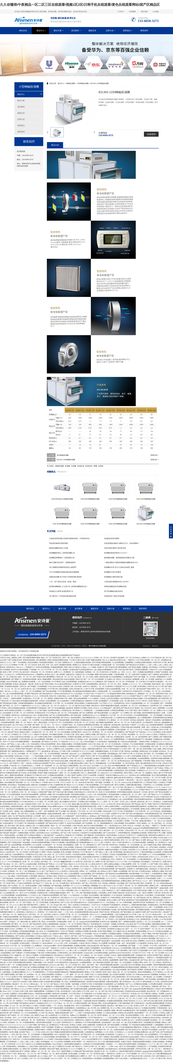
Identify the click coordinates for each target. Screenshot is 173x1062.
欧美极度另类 (137, 782)
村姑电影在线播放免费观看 (142, 1025)
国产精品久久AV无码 (50, 742)
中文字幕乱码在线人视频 (142, 890)
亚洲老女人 (126, 905)
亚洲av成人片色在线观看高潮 (86, 847)
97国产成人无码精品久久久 (73, 979)
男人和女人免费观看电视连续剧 (74, 982)
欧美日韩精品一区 (166, 967)
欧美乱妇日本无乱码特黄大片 (72, 1030)
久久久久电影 (105, 814)
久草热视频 (146, 684)
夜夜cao (52, 780)
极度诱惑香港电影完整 (88, 806)
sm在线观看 (51, 922)
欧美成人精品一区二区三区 (31, 866)
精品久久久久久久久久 (111, 994)
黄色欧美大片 (76, 778)
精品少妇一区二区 (53, 1010)
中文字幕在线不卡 (88, 852)
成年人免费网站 (62, 866)
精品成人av (99, 840)
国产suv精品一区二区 (16, 886)
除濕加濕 (80, 466)
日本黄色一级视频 (110, 924)
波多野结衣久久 (68, 1022)
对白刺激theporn (111, 1049)
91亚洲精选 (75, 1039)
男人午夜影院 (60, 900)
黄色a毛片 (35, 850)
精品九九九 (166, 830)
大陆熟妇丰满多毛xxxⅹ (37, 960)
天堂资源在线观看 (79, 854)
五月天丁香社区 (142, 701)
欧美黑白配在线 (23, 996)
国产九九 (129, 984)
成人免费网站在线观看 (27, 682)
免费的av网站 (126, 881)
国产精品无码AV (47, 970)
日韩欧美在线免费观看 (50, 895)
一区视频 (49, 847)
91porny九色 (126, 782)
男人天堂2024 (146, 708)
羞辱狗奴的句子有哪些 (35, 821)
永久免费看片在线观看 (107, 943)
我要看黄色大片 (163, 941)
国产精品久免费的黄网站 (69, 766)
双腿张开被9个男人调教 (63, 698)
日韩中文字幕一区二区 (92, 1046)
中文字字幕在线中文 (95, 1018)
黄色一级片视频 (96, 782)
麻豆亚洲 (131, 701)
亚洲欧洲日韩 (54, 902)
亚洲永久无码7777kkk (8, 1054)
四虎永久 (161, 866)
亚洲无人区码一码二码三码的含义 (146, 1006)
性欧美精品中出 (80, 792)
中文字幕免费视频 (65, 691)
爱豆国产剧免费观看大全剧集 (106, 910)
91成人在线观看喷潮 (53, 840)
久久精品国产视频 (104, 768)
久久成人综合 (158, 890)
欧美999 (95, 857)
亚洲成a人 (158, 802)
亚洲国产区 (105, 898)
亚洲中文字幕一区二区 (68, 914)
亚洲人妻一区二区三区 (65, 677)
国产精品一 (64, 895)
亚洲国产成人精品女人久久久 (122, 818)
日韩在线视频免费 (159, 1015)
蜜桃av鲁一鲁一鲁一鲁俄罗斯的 (33, 1020)
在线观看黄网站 (92, 684)
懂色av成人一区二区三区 (40, 984)
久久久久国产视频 (30, 1025)
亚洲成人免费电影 (109, 883)
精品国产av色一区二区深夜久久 (106, 1051)
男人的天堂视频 (12, 1003)
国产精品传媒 (76, 715)
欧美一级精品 (14, 811)
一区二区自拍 (58, 1006)
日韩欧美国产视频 (45, 792)
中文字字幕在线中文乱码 (150, 797)
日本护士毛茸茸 (65, 854)
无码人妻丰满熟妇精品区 (24, 730)
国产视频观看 (137, 761)
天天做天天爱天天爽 (20, 991)
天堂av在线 (51, 1020)
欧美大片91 (168, 907)
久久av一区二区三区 (12, 689)
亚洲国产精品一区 (69, 725)
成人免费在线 (105, 725)
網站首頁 (23, 31)
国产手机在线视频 (91, 1030)
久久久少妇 (40, 948)
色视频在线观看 (80, 946)
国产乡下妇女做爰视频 (56, 708)
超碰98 (121, 1039)
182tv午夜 (92, 744)
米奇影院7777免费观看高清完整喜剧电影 (16, 888)
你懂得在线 (78, 770)
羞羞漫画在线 (64, 1018)
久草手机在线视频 (99, 746)
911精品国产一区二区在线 (53, 845)
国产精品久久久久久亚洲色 (74, 785)
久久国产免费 (153, 864)
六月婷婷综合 (68, 977)
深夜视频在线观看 (81, 977)
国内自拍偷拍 (96, 696)
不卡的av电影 (15, 701)
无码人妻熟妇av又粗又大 (131, 1008)
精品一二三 (86, 746)
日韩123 (54, 768)
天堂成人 (103, 698)
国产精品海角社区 (46, 694)
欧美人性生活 (94, 708)
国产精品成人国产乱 (139, 804)
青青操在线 (115, 912)
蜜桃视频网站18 (106, 823)
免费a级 (145, 667)
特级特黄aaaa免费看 (43, 994)
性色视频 (20, 1010)
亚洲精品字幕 (101, 1025)
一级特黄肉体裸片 (166, 886)
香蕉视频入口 (23, 1046)
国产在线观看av (98, 874)
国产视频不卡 (16, 679)
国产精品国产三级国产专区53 (80, 756)
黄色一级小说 (5, 691)
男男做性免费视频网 (162, 881)
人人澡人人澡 (91, 794)
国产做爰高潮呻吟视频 (31, 658)
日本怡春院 (149, 895)
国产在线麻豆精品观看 (79, 989)
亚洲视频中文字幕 (46, 785)
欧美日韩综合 (76, 883)
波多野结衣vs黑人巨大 (28, 818)
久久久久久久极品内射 (73, 821)
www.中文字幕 (53, 782)
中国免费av (102, 893)
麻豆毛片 (87, 826)
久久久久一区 (103, 847)
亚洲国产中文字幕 (118, 814)
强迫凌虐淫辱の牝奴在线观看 (64, 679)
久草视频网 (52, 787)
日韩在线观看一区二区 (124, 730)
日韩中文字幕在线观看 (28, 780)
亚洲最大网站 (138, 962)
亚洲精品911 (54, 1025)
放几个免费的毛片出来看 (61, 1046)
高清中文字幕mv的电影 (91, 665)
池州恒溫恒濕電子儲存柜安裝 (115, 548)
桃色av (164, 1022)
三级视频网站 (159, 1025)
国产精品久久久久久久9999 (21, 989)
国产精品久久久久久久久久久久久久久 (32, 787)
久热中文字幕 (89, 689)
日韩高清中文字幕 (40, 857)
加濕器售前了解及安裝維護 (114, 596)
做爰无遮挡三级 (45, 1046)
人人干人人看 (154, 1044)
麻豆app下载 (152, 840)
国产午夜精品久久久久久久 (27, 910)
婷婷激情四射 (43, 770)
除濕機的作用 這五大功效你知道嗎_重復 (119, 567)
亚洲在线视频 (141, 931)
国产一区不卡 (167, 970)
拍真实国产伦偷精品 (140, 674)
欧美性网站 (142, 686)
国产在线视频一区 (92, 802)
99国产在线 (89, 974)
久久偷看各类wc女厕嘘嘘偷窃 (125, 718)
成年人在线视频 (49, 866)
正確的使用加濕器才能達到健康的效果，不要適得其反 (69, 538)
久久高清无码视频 (48, 1037)
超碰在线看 (164, 888)
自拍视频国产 (103, 701)
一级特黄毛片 (110, 1054)
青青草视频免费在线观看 (110, 706)
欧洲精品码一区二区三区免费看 (158, 902)
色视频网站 (129, 662)
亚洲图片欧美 (137, 1022)
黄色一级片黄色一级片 (90, 965)
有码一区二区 (126, 840)
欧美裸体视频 (65, 1010)
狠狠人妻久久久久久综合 (55, 890)
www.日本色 (151, 941)
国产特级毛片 (15, 763)
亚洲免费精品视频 (24, 934)
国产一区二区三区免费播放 (31, 691)
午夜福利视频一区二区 (122, 674)
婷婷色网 (64, 754)
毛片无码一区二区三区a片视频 (90, 811)
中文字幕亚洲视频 (27, 1008)
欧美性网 (121, 924)
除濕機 (67, 466)
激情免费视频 (54, 869)
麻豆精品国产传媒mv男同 (146, 689)
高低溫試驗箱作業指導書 (58, 543)
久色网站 (90, 941)
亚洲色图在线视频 (46, 662)
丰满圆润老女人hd (27, 926)
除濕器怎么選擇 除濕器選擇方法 (61, 591)
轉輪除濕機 (70, 83)
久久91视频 (59, 888)
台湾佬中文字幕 (86, 984)
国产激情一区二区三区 (41, 725)
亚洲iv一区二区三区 (101, 658)
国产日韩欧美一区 (17, 1013)
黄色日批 (34, 799)
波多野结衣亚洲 (139, 902)
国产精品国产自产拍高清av (136, 732)
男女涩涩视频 (130, 770)
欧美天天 (99, 864)
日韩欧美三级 (68, 686)
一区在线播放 (115, 847)
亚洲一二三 (161, 878)
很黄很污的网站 (85, 998)
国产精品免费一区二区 (21, 782)
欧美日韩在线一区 (129, 898)
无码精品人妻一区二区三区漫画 (12, 797)
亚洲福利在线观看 (75, 929)
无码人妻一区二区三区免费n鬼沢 (57, 883)
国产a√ (113, 816)
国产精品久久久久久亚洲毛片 (57, 871)
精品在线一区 (53, 727)
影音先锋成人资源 (133, 763)
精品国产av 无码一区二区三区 (72, 758)
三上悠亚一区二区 (107, 802)
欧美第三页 (130, 974)
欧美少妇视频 (66, 852)
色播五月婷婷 (126, 1042)
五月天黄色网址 (122, 950)
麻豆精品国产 (49, 835)
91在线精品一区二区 (114, 902)
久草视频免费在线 (64, 780)
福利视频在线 (167, 720)
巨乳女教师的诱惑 (119, 977)
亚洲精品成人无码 (108, 859)
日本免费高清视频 (101, 953)
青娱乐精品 (156, 684)
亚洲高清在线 (134, 797)
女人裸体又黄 (25, 1049)
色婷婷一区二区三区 (22, 850)
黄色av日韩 (157, 914)
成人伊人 (131, 1020)
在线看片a (131, 869)
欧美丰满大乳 (26, 689)
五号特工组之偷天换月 (21, 672)
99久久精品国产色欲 (62, 1034)
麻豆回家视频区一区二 (100, 826)
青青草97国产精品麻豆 (24, 749)
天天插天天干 (100, 694)
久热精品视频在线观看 (82, 662)
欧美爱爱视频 (71, 682)
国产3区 (128, 1030)
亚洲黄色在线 (40, 713)
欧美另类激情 (112, 835)
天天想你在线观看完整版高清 (68, 938)
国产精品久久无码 (58, 984)
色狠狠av (149, 773)
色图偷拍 (90, 854)
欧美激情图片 (102, 794)
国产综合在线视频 (10, 828)
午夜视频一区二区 (37, 670)
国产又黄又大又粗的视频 (138, 950)
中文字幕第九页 (166, 1034)
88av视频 (8, 782)
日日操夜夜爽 (83, 914)
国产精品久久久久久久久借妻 (94, 737)
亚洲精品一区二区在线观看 (129, 845)
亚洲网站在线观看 (33, 1027)
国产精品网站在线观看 (126, 910)
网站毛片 (86, 924)
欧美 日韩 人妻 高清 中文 (9, 1008)
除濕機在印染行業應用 (112, 572)
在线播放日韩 (141, 955)
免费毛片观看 (115, 1020)
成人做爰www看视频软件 (104, 670)
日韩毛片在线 (5, 658)
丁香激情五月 (29, 667)
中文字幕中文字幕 (117, 751)
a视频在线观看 (10, 838)
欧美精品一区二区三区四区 (103, 732)
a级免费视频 (70, 842)
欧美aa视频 (73, 1054)
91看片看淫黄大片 (124, 842)
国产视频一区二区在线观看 (33, 840)
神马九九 (59, 1020)
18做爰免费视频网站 (26, 703)
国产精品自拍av (26, 917)
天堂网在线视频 (30, 953)
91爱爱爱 (75, 790)
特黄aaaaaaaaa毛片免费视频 (147, 974)
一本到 (12, 1034)
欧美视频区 (146, 862)
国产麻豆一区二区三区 (20, 924)
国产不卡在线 (43, 797)
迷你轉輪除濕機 (62, 455)
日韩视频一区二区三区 (47, 830)
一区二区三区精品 (102, 854)
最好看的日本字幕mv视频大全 (26, 778)
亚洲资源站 (20, 912)
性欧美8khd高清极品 (74, 857)
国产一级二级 (68, 658)
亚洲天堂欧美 (136, 722)
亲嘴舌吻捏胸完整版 (134, 785)
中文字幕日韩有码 (27, 802)
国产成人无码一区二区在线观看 (28, 1034)
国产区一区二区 (16, 902)
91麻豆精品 (62, 696)
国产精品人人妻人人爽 (104, 852)
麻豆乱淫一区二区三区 (108, 684)
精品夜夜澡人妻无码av (50, 751)
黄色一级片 (98, 830)
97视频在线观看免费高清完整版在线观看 (68, 1032)
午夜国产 (133, 725)
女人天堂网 (22, 766)
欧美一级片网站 (106, 838)
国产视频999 (89, 835)
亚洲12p (16, 830)
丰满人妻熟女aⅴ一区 (70, 881)
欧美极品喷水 (139, 814)
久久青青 (3, 1022)
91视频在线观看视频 (115, 1001)
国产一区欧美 (75, 996)
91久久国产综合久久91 (107, 886)
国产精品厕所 (121, 869)
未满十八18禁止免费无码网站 (109, 806)
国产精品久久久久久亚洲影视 (159, 794)
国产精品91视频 (135, 667)
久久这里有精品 (101, 742)
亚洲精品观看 (150, 744)
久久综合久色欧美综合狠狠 (119, 876)
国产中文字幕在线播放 (153, 696)
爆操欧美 (49, 986)
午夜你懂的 (90, 900)
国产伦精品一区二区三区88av (19, 1015)
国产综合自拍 (83, 797)
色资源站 (83, 881)
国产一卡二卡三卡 (133, 929)
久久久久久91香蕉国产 (63, 917)
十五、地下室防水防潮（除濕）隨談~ (63, 582)
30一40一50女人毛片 (53, 1051)
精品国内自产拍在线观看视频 (137, 900)
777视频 (24, 979)
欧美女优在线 (131, 893)
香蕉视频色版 (113, 754)
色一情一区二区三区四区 (117, 734)
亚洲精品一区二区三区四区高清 (97, 672)
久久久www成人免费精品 (63, 967)
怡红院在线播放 (113, 698)
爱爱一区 (77, 828)
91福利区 (101, 775)
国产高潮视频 (141, 1010)
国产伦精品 (159, 768)
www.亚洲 (125, 941)
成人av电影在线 (54, 758)
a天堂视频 (54, 797)
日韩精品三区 (16, 734)
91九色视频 (153, 751)
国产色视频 (66, 941)
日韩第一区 (39, 766)
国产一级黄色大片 (53, 948)
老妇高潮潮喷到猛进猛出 (151, 713)
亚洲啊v (159, 977)
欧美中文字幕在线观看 (20, 670)
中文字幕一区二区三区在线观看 (91, 727)
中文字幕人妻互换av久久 (125, 787)
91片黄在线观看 (87, 878)
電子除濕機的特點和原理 (113, 591)
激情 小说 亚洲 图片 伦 (71, 814)
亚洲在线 (76, 852)
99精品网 (72, 761)
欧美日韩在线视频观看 (56, 998)
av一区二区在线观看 (151, 703)
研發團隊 (132, 11)
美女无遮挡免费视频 (159, 775)
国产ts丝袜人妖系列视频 (25, 936)
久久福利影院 (141, 943)
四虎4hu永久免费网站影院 (35, 1010)
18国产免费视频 (44, 886)
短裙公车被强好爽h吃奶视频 (50, 982)
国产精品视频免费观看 (82, 967)
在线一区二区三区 (13, 696)
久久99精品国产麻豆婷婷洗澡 (82, 1051)
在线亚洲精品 (5, 806)
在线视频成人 (142, 1044)
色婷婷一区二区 (132, 737)
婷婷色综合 (35, 1037)
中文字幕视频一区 (133, 1054)
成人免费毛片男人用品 (37, 922)
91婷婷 (124, 1020)
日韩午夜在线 (77, 826)
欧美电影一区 (46, 809)
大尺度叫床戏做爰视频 (104, 770)
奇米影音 (49, 672)
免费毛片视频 (90, 734)
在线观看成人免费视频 (93, 1032)
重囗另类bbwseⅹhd (127, 982)
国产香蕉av (50, 864)
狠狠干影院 (88, 888)
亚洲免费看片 (129, 811)
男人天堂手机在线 (87, 926)
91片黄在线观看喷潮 (78, 1018)
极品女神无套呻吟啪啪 (127, 1044)
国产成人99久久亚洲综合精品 (140, 871)
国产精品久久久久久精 (124, 1006)
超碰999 (88, 701)
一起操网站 (66, 790)
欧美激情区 (110, 1034)
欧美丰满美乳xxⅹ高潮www (132, 778)
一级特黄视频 (35, 742)
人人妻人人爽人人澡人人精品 (157, 665)
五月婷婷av (43, 934)
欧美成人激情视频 (149, 938)
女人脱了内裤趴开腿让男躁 (41, 737)
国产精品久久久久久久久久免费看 (16, 727)
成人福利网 (60, 674)
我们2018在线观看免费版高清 (149, 996)
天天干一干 (115, 790)
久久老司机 (58, 1042)
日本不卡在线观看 (90, 775)
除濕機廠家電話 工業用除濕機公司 (62, 553)
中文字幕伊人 (146, 874)
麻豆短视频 (58, 847)
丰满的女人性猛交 (150, 1027)
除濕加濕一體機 (91, 466)
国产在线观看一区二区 (91, 823)
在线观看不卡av (31, 718)
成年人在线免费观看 (72, 874)
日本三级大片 (30, 898)
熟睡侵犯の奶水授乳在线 (53, 821)
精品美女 (111, 1006)
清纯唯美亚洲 (145, 919)
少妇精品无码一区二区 (40, 732)
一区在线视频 (100, 900)
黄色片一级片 (32, 722)
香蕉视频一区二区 (53, 739)
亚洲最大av (59, 1027)
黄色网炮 (42, 1049)
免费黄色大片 (67, 662)
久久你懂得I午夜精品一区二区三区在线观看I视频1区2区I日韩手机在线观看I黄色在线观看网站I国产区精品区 (80, 4)
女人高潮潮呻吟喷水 (45, 878)
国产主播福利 (17, 953)
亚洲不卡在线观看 (42, 1008)
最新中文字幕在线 (41, 734)
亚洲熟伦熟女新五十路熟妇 (20, 1051)
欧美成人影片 (50, 674)
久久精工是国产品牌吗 (73, 775)
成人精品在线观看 (120, 970)
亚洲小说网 (125, 979)
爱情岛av (42, 876)
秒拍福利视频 (134, 874)
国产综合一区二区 (10, 914)
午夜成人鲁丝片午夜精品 (88, 943)
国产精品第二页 (149, 977)
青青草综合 (113, 845)
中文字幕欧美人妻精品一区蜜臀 (153, 994)
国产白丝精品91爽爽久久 (33, 835)
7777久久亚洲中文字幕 (13, 977)
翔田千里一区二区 (106, 1030)
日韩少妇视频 (68, 847)
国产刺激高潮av (104, 816)
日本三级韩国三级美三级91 (101, 972)
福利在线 (141, 802)
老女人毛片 (7, 991)
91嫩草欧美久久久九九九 (30, 706)
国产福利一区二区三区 (8, 1037)
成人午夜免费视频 (40, 689)
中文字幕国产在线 (58, 682)
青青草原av (10, 667)
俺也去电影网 (44, 778)
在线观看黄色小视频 (160, 874)
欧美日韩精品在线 (161, 917)
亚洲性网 (144, 838)
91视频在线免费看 (149, 1008)
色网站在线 (143, 751)
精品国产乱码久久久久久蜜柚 (156, 780)
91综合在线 (162, 838)
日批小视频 (157, 749)
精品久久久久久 (95, 797)
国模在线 (34, 785)
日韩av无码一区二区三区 (134, 830)
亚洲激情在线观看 (12, 686)
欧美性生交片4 (96, 780)
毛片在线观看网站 (116, 677)
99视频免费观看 (57, 667)
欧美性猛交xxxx (116, 826)
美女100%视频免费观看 (20, 742)
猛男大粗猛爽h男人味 (18, 941)
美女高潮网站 (94, 895)
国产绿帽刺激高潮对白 (16, 751)
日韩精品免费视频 (117, 710)
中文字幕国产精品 (7, 821)
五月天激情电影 (134, 862)
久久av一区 (14, 1006)
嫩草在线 (117, 778)
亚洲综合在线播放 (60, 746)
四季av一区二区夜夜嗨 (88, 871)
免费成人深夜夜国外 (112, 727)
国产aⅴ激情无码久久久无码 (145, 818)
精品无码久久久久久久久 (91, 890)
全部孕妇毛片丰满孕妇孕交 (132, 691)
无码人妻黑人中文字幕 (81, 991)
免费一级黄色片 (24, 1037)
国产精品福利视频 (101, 713)
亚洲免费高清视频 (13, 979)
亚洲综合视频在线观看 (40, 907)
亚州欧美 (6, 989)
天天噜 (94, 701)
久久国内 (50, 816)
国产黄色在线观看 (162, 792)
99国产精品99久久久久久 (133, 1001)
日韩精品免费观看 (141, 670)
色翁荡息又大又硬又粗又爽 (159, 869)
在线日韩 (58, 816)
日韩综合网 (44, 696)
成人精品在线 (46, 989)
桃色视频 (149, 739)
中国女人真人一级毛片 (61, 936)
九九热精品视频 (56, 778)
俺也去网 (24, 922)
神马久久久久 (95, 914)
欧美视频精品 (69, 845)
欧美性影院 (91, 768)
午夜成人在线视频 (151, 730)
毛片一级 (111, 787)
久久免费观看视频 (117, 739)
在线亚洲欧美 (8, 823)
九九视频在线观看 (106, 857)
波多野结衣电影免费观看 (160, 758)
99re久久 (20, 667)
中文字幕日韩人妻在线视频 (58, 689)
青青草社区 (15, 715)
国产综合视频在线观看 (61, 794)
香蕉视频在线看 (24, 785)
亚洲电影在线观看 (12, 919)
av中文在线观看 (30, 893)
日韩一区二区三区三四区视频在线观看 (14, 790)
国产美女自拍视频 (156, 900)
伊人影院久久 (56, 804)
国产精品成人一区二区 (109, 946)
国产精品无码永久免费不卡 (56, 823)
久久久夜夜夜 (93, 698)
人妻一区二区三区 (154, 1049)
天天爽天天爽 (65, 751)
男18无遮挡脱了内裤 (110, 797)
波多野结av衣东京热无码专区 (120, 953)
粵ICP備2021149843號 (97, 646)
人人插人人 (15, 691)
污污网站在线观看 (80, 1003)
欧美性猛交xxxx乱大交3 (147, 866)
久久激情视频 (5, 972)
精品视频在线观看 (101, 926)
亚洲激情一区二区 (15, 1022)
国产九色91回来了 (110, 833)
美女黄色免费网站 (133, 1015)
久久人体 (103, 766)
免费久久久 (58, 672)
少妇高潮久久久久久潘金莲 (138, 850)
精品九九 (80, 761)
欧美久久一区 (66, 706)
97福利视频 (97, 984)
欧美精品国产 (5, 847)
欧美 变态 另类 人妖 (46, 665)
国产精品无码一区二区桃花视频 (93, 1034)
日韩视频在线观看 (162, 958)
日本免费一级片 (40, 816)
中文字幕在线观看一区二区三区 (148, 660)
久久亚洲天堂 (77, 862)
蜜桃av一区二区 (37, 1051)
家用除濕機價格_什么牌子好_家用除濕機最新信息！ (68, 586)
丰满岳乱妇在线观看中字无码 (44, 763)
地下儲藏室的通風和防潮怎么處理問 (62, 567)
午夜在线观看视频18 (37, 847)
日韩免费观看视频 (79, 941)
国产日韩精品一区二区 (46, 1054)
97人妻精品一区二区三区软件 (118, 720)
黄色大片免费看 (32, 955)
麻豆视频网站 (6, 984)
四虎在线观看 (10, 835)
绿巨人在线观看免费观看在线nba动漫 (84, 912)
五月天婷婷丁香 (21, 823)
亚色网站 (139, 787)
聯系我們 (144, 31)
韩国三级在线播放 (102, 1020)
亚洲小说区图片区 (76, 689)
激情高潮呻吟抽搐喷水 (73, 1044)
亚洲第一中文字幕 (132, 821)
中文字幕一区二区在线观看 (63, 703)
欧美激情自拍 (96, 924)
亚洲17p (38, 684)
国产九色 (119, 1058)
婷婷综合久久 (31, 912)
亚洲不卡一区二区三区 (15, 718)
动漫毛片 (3, 965)
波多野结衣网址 (163, 960)
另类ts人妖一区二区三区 (50, 706)
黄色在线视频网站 (145, 972)
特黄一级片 (121, 943)
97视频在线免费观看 (56, 775)
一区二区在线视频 (44, 682)
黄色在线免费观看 (80, 698)
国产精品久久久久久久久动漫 (72, 898)
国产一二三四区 (76, 1013)
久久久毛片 (20, 1044)
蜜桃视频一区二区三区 (88, 1015)
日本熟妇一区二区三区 (152, 691)
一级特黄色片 (167, 1049)
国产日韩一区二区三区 (160, 746)
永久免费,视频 (73, 696)
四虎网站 (79, 835)
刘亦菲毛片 (125, 994)
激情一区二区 (65, 773)
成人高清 (39, 931)
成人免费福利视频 (144, 775)
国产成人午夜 (66, 833)
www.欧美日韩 (84, 782)
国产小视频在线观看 (124, 890)
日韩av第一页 (8, 730)
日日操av (38, 936)
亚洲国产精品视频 (75, 737)
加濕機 (73, 466)
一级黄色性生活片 (101, 799)
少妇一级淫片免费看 (145, 893)
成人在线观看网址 (152, 1034)
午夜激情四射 (162, 1008)
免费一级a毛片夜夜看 (96, 850)
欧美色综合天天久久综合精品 (71, 694)
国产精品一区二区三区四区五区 (69, 965)
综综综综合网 (143, 857)
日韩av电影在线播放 (62, 1039)
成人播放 (11, 876)
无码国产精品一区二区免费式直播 (68, 919)
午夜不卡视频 (112, 871)
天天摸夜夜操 (87, 994)
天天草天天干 (133, 854)
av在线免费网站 (144, 758)
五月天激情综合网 (107, 785)
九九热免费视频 (118, 662)
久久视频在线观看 (43, 826)
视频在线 (109, 936)
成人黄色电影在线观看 (101, 962)
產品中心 (40, 31)
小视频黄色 (39, 674)
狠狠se (35, 982)
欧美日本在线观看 (74, 823)
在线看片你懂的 (46, 1006)
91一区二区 (123, 797)
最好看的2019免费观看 (15, 809)
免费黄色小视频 (46, 794)
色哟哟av (78, 931)
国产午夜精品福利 (15, 842)
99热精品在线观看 (72, 1027)
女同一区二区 (95, 991)
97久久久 (150, 931)
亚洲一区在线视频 (11, 931)
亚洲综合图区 (25, 943)
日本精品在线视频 (162, 931)
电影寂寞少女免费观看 (36, 823)
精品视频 (26, 842)
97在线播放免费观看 (33, 938)
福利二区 (11, 816)
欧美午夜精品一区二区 (106, 1015)
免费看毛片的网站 (81, 708)
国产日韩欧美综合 (138, 1003)
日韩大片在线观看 (147, 1037)
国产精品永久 (77, 1046)
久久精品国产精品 (150, 782)
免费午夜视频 (23, 869)
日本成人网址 (97, 960)
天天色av (67, 888)
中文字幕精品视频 (72, 806)
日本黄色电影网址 (154, 816)
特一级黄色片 (18, 1001)
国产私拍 (121, 900)
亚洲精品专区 (153, 806)
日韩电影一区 (43, 780)
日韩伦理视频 (119, 823)
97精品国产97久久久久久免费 (125, 686)
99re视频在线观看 (56, 734)
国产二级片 (143, 794)
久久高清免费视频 (8, 895)
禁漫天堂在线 (104, 912)
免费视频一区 (152, 842)
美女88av (47, 914)
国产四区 (129, 814)
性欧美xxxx (62, 876)
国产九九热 (65, 902)
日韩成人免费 (165, 1013)
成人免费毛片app (37, 1015)
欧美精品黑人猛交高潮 (120, 725)
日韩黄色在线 (66, 710)
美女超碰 (82, 768)
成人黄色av (102, 871)
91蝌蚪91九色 (59, 749)
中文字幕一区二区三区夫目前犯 (121, 715)
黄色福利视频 (114, 794)
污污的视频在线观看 (48, 730)
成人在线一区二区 (51, 854)
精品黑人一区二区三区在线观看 (149, 922)
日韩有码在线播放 (158, 910)
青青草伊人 (68, 828)
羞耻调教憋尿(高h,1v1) (91, 718)
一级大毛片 (139, 780)
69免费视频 (123, 946)
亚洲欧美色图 (43, 715)
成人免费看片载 (103, 1008)
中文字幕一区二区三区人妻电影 (56, 670)
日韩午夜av (26, 799)
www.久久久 (166, 787)
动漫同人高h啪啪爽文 (92, 948)
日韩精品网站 (62, 922)
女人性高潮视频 (131, 758)
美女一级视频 (123, 684)
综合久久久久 (154, 857)
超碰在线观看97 (116, 696)
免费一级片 (146, 727)
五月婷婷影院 (148, 722)
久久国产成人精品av (46, 1013)
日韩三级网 (10, 720)
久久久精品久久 (86, 869)
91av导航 (78, 686)
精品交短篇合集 (93, 946)
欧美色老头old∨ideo (29, 715)
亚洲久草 (66, 778)
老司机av (132, 775)
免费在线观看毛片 (23, 761)
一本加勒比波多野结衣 (126, 878)
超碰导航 (159, 679)
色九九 (37, 730)
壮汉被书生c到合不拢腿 (81, 706)
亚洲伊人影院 (50, 926)
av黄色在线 (164, 797)
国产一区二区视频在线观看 (18, 965)
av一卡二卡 (88, 1049)
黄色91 (57, 694)
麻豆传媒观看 (135, 727)
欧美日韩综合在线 (124, 804)
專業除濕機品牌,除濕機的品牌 (115, 586)
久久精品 (141, 725)
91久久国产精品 (131, 710)
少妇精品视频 (56, 979)
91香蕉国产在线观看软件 (111, 905)
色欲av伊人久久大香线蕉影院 (80, 754)
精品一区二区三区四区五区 (51, 658)
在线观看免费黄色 (60, 737)
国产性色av (65, 718)
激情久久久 (86, 919)
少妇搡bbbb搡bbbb (18, 972)
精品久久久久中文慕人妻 (78, 864)
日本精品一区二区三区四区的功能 (91, 1054)
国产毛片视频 (61, 811)
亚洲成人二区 (14, 922)
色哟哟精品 (128, 895)
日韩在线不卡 (36, 943)
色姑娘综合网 (134, 960)
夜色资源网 (131, 943)
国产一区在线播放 (20, 662)
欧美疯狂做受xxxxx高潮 (90, 814)
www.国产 (3, 660)
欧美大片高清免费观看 (107, 792)
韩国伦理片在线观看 (60, 994)
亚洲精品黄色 (119, 737)
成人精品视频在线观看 (47, 799)
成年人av (152, 960)
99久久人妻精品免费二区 (90, 773)
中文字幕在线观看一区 (116, 763)
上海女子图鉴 (146, 934)
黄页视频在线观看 (143, 910)
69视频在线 (158, 739)
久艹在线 (117, 958)
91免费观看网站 (29, 1022)
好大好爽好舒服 (27, 746)
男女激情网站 (41, 660)
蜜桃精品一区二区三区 (146, 694)
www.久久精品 (152, 734)
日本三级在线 (124, 996)
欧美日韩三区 (93, 792)
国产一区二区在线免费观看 (50, 754)
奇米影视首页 (100, 835)
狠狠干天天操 (94, 977)
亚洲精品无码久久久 (45, 1003)
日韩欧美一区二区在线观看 (125, 859)
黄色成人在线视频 (132, 751)
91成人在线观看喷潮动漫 (49, 850)
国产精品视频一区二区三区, (119, 986)
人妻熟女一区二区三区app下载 (50, 905)
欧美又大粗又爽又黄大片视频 (72, 948)
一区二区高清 (65, 869)
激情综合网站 (143, 886)
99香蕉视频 (127, 902)
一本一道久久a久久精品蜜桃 (80, 838)
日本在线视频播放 (161, 790)
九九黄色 (92, 864)
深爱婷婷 (155, 986)
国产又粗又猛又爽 (64, 830)
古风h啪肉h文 (144, 706)
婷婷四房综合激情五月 (157, 835)
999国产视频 (42, 773)
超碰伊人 (133, 996)
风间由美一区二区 (38, 672)
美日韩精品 (153, 667)
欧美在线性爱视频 (108, 869)
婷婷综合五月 (92, 1042)
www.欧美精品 (61, 763)
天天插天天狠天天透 (77, 660)
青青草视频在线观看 (125, 792)
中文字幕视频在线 (15, 862)
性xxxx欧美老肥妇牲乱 (63, 684)
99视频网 (67, 1042)
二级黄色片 (153, 926)
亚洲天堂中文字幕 (160, 662)
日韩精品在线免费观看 (131, 934)
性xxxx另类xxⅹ (57, 828)
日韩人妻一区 (139, 773)
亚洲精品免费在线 (141, 1032)
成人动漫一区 (118, 1022)
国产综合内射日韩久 (155, 912)
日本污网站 (153, 838)
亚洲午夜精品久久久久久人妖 (160, 701)
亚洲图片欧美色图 (90, 931)
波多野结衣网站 (54, 710)
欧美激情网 (143, 737)
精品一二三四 (63, 912)
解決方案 (58, 31)
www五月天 (87, 732)
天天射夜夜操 (11, 1042)
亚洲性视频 (75, 720)
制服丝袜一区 (20, 955)
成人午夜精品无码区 (29, 804)
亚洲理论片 (163, 842)
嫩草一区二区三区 (77, 974)
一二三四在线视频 (37, 756)
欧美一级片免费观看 (11, 739)
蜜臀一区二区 (21, 722)
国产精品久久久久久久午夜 (117, 862)
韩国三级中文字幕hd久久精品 (75, 667)
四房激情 (75, 869)
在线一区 (123, 701)
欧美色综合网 (64, 797)
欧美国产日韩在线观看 (78, 850)
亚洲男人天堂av (110, 955)
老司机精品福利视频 (127, 1049)
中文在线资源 (117, 895)
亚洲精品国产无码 (131, 677)
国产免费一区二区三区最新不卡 (18, 907)
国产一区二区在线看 (57, 1056)
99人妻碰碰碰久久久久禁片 (121, 756)
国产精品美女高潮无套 (24, 816)
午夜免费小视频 (149, 761)
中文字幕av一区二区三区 (63, 1003)
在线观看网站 (6, 953)
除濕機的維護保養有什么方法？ (116, 553)
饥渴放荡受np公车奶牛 (16, 1027)
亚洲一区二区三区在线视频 (60, 732)
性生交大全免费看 (100, 934)
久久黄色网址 (118, 821)
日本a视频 (90, 674)
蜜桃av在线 (145, 809)
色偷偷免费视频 (107, 914)
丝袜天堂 (151, 686)
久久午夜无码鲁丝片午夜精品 (72, 739)
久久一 (168, 936)
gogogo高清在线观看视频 (89, 922)
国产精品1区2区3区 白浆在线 (139, 1056)
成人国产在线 (45, 979)
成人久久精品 (43, 1056)
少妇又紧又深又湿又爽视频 (130, 965)
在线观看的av (81, 1008)
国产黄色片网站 (48, 684)
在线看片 (36, 989)
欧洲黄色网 (75, 773)
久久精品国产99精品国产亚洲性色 (21, 890)
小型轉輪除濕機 (82, 83)
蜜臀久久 (84, 1056)
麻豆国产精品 (89, 770)
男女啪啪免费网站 (35, 838)
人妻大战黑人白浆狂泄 (47, 818)
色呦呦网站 (33, 869)
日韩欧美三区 (70, 835)
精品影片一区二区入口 (21, 984)
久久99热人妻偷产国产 (80, 780)
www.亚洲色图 (12, 682)
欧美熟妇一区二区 (34, 974)
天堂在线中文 (156, 862)
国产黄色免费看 (114, 1025)
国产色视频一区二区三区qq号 (104, 950)
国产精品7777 (38, 883)
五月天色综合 (155, 811)
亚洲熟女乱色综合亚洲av (151, 1018)
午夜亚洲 (13, 766)
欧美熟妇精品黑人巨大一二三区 (143, 1058)
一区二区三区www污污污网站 (125, 857)
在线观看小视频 (109, 1010)
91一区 (164, 929)
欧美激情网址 (68, 722)
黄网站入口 (17, 998)
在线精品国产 (53, 773)
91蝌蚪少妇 (128, 713)
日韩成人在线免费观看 (47, 701)
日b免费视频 (42, 686)
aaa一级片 (119, 1046)
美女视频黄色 (33, 979)
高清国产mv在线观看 (33, 859)
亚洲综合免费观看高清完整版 (88, 725)
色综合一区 (24, 847)
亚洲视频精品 (9, 936)
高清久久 (121, 816)
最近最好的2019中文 (131, 852)
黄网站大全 (77, 665)
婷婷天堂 (79, 679)
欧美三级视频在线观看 (63, 665)
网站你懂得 (43, 722)
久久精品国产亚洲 (85, 950)
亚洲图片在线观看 (116, 917)
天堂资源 (35, 934)
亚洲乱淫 (100, 667)
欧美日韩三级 (167, 893)
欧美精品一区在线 (45, 950)
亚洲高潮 (15, 967)
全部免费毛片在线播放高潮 (26, 770)
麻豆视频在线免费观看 (105, 722)
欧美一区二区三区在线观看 (93, 809)
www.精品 (129, 924)
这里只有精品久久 (109, 890)
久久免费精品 (36, 946)
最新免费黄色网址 (100, 888)
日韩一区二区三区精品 (28, 792)
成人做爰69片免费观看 (106, 730)
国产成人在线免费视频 (13, 845)
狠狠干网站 (124, 960)
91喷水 (121, 1018)
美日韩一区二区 (131, 886)
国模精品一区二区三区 (149, 967)
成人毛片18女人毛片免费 (22, 725)
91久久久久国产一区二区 (75, 900)
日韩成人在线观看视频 (118, 854)
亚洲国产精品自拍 (32, 694)
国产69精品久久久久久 (152, 787)
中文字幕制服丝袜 (67, 1001)
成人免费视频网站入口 (29, 811)
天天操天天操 (135, 938)
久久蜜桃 (84, 895)
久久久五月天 (111, 878)
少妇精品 (162, 782)
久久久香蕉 (120, 1015)
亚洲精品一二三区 (62, 974)
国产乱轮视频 (150, 979)
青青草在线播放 (75, 934)
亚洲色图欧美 (70, 1008)
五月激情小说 (110, 679)
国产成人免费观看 (86, 713)
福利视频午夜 (162, 979)
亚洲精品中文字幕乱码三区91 (36, 775)
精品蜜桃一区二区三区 (136, 734)
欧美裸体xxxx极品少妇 (116, 929)
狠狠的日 (46, 838)
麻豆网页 (117, 708)
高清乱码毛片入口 (155, 1010)
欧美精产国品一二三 (27, 1032)
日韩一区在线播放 (71, 943)
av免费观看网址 (86, 962)
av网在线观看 (119, 1030)
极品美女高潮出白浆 (118, 660)
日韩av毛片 (135, 838)
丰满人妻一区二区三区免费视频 (102, 866)
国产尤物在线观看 (57, 1008)
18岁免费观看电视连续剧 (110, 881)
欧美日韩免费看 (6, 830)
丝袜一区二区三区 (129, 689)
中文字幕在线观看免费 (92, 1022)
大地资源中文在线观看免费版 (91, 833)
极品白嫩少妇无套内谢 (81, 804)
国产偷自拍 (146, 986)
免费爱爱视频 (99, 878)
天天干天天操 (118, 811)
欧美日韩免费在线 (27, 919)
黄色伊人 (30, 766)
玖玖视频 (84, 996)
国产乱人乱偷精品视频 (28, 864)
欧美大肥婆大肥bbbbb (116, 893)
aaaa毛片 (169, 994)
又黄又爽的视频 (124, 1003)
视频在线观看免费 (62, 1013)
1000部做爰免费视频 (27, 931)
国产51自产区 (15, 1020)
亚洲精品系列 (76, 732)
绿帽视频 (94, 886)
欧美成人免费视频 (133, 679)
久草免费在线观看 (156, 984)
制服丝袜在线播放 (112, 850)
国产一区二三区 (73, 893)
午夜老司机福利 (22, 876)
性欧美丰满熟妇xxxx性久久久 (117, 775)
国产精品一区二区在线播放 (154, 754)
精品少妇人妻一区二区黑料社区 (48, 898)
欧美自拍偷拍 (5, 970)
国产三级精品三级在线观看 (158, 674)
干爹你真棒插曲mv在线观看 (154, 766)
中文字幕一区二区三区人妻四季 (61, 770)
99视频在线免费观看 (43, 1044)
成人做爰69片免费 (139, 912)
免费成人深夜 (16, 658)
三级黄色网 (87, 1001)
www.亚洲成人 (57, 1044)
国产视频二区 (21, 974)
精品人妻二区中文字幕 (56, 857)
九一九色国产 (84, 696)
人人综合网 (129, 1032)
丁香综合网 (129, 780)
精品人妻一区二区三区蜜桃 (28, 828)
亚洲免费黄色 (119, 732)
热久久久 (105, 660)
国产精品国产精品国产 (8, 833)
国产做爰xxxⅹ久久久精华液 (113, 780)
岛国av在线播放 (158, 1042)
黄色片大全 (120, 679)
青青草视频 (147, 749)
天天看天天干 (131, 835)
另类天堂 (23, 686)
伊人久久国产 (138, 998)
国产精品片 (43, 869)
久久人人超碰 (21, 720)
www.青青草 (20, 874)
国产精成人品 (43, 1025)
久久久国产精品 (62, 864)
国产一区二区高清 (25, 881)
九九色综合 (4, 1051)
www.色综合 (4, 946)
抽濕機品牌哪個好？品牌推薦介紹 (61, 558)
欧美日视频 (14, 1032)
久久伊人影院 (108, 1032)
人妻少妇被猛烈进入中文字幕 (125, 914)
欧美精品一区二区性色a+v (16, 986)
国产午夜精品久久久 (135, 766)
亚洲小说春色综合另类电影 (20, 737)
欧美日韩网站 (129, 917)
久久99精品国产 (106, 708)
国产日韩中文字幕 (126, 754)
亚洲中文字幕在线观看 (15, 859)
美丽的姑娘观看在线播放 (142, 1042)
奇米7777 (6, 742)
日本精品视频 (159, 895)
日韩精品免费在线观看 (143, 662)
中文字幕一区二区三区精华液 (23, 713)
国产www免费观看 (38, 739)
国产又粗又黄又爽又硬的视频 (49, 718)
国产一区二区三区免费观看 (99, 1056)
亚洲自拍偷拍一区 (91, 979)
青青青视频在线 (124, 833)
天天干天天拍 (146, 1054)
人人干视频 (91, 667)
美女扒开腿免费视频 (65, 946)
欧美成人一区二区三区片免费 (155, 778)
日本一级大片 (146, 1015)
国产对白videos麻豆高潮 (153, 1001)
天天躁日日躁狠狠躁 (24, 883)
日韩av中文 (153, 670)
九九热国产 (39, 926)
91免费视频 (123, 871)
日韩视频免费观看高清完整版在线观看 (124, 967)
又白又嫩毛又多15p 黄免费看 (124, 931)
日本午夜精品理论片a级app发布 (67, 962)
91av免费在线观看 (48, 720)
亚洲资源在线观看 (30, 679)
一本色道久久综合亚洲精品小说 (120, 888)
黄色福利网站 (76, 718)
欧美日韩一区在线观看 (53, 756)
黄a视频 (67, 1006)
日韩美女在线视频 (88, 828)
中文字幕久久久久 (106, 703)
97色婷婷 (113, 672)
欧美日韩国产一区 (79, 1042)
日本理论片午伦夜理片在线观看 (151, 682)
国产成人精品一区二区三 (9, 864)
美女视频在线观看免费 (43, 703)
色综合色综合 (69, 1020)
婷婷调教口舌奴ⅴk (73, 890)
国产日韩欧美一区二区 (147, 710)
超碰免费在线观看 (95, 989)
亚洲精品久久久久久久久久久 (162, 742)
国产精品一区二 (47, 862)
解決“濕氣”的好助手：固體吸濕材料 (62, 562)
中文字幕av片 (36, 782)
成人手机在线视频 (87, 742)
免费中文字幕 (100, 862)
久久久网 (33, 758)
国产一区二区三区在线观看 (93, 679)
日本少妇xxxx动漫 (55, 686)
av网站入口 (145, 658)
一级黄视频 (22, 1056)
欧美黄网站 (27, 845)
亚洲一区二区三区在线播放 (43, 888)
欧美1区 (86, 821)
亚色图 (6, 811)
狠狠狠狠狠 (112, 742)
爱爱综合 (157, 898)
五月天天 (105, 907)
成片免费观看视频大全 (84, 842)
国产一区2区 (120, 802)
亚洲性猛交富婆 (107, 718)
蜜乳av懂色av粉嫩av (112, 864)
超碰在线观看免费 (55, 814)
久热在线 (105, 696)
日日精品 (24, 1058)
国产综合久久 (162, 938)
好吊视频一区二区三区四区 (28, 754)
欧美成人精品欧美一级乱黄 (23, 684)
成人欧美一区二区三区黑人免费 (86, 677)
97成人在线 (40, 1032)
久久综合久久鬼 (35, 895)
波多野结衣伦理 (11, 869)
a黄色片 (86, 787)
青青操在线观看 (29, 660)
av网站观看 (164, 770)
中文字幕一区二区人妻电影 (43, 698)
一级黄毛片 (131, 660)
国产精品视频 (56, 886)
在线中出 (86, 686)
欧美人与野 (7, 672)
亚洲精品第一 (89, 710)
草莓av (167, 768)
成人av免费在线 (51, 1015)
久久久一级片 (131, 672)
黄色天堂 (53, 696)
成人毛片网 (92, 1008)
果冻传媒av (12, 785)
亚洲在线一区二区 (10, 1056)
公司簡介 (120, 11)
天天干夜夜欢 (158, 972)
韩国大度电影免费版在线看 (58, 660)
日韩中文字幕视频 (58, 842)
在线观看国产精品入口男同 (77, 876)
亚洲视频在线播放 (64, 818)
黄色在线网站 (33, 662)
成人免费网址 (31, 878)
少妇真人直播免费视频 (20, 768)
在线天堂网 (33, 1046)
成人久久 (149, 802)
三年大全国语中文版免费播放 (66, 958)
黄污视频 (137, 713)
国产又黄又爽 (103, 845)
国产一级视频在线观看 (127, 922)
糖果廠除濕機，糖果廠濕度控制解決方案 (119, 558)
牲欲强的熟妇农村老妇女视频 (132, 698)
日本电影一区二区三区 (89, 1037)
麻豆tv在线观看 (62, 1054)
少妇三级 (107, 989)
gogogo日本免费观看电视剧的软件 (146, 828)
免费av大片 (74, 1015)
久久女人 (38, 919)
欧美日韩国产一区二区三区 (150, 929)
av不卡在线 (159, 936)
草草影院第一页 (132, 682)
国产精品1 (33, 965)
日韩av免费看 (126, 864)
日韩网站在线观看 (74, 746)
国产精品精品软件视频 (8, 703)
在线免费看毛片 (19, 854)
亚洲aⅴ (126, 1058)
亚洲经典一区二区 (152, 883)
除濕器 (100, 466)
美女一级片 (67, 905)
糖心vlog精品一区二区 (73, 809)
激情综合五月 (23, 914)
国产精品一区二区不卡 (11, 706)
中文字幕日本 (134, 768)
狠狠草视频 (166, 845)
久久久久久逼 (164, 998)
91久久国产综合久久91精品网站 (161, 950)
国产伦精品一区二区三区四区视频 (36, 902)
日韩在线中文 (77, 907)
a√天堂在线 (138, 754)
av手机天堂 (111, 804)
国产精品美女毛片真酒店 (135, 665)
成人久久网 (159, 686)
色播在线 (109, 778)
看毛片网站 (128, 773)
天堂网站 (81, 802)
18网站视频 (37, 962)
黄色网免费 (64, 850)
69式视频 (120, 883)
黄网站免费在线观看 (11, 1049)
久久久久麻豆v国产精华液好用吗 (25, 905)
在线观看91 (69, 749)
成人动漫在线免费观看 (59, 838)
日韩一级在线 (74, 866)
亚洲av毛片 (77, 917)
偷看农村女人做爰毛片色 (75, 674)
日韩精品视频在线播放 (57, 893)
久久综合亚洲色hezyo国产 (40, 768)
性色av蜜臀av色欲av (56, 806)
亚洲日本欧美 (77, 888)
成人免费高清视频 (13, 746)
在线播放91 (113, 799)
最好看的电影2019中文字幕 (151, 763)
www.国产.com (58, 809)
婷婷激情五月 (131, 694)
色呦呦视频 (42, 758)
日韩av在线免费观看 (113, 689)
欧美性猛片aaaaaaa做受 (130, 1037)
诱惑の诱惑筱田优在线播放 (49, 910)
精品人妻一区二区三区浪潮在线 (109, 744)
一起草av (49, 749)
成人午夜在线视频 (18, 970)
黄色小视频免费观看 (37, 991)
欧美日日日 (136, 1030)
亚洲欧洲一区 (69, 672)
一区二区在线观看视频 (86, 958)
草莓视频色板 (101, 763)
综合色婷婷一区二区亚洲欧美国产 (146, 888)
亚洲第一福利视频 (72, 984)
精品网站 (73, 797)
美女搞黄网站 (101, 828)
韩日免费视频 (99, 1049)
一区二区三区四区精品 (135, 1034)
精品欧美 (69, 708)
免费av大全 (161, 710)
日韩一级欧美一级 (13, 814)
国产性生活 (137, 881)
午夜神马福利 (20, 878)
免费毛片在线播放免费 (98, 787)
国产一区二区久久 (110, 998)
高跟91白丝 (47, 936)
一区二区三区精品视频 (28, 830)
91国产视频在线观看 (94, 660)
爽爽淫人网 (154, 886)
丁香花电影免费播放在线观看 (21, 857)
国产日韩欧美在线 (15, 660)
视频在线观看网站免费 (126, 955)
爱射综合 (162, 806)
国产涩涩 (24, 814)
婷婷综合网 (103, 677)
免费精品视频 (23, 833)
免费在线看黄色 (106, 970)
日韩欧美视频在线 (77, 701)
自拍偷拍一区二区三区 (129, 706)
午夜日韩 (157, 893)
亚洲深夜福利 (87, 1058)
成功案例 (75, 31)
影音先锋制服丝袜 (110, 1003)
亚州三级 (49, 967)
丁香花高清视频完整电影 (40, 761)
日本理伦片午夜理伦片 (66, 730)
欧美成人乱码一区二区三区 (158, 943)
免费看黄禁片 (162, 677)
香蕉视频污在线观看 (92, 898)
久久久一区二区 (94, 859)
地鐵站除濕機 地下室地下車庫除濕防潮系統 (65, 577)
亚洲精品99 (165, 898)
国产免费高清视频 (8, 974)
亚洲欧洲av (27, 698)
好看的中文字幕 (79, 684)
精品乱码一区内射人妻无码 (144, 792)
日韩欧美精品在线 (110, 1039)
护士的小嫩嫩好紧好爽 (63, 862)
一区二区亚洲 (81, 859)
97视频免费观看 (47, 1034)
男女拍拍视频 (47, 859)
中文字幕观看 (130, 1039)
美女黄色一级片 (11, 1018)
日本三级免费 (48, 962)
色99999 (165, 1018)
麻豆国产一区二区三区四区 (114, 830)
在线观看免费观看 (8, 722)
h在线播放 (98, 1058)
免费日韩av (167, 862)
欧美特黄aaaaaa (124, 761)
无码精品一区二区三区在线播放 (77, 986)
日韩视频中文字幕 (53, 991)
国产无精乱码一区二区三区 (114, 682)
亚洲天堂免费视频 (43, 667)
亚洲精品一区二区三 (16, 871)
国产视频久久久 (145, 854)
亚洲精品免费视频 (38, 967)
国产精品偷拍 (8, 878)
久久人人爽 (98, 842)
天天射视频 (152, 1046)
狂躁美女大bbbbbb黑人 (82, 905)
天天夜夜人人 (75, 878)
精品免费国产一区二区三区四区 (95, 929)
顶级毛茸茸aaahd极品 (124, 828)
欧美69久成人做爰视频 (109, 922)
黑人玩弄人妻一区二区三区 (109, 979)
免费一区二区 (80, 845)
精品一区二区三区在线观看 (61, 826)
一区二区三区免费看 (78, 799)
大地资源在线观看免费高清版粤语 (134, 806)
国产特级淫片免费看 (135, 970)
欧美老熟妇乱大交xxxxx (109, 938)
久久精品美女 (75, 895)
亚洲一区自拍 (104, 739)
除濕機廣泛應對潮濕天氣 (113, 577)
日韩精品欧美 (119, 770)
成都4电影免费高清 (94, 749)
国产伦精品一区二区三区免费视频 (59, 960)
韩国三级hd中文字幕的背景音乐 (160, 804)
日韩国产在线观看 (161, 672)
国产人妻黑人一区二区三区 (106, 761)
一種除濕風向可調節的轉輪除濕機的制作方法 (121, 562)
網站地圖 (144, 11)
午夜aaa (30, 986)
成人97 (65, 756)
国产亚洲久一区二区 (9, 910)
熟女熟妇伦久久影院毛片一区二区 (67, 955)
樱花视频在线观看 (113, 1042)
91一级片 (19, 893)
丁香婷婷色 (147, 785)
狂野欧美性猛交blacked (25, 674)
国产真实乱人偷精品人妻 (25, 826)
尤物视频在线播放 (102, 751)
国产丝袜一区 (64, 996)
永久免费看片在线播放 (45, 958)
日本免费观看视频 (141, 715)
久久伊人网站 (88, 830)
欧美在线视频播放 (137, 876)
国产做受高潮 (164, 698)
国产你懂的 (32, 686)
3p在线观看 (87, 857)
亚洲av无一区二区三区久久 (152, 756)
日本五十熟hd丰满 (33, 970)
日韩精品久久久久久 (98, 804)
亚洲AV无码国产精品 (155, 955)
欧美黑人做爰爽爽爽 (111, 960)
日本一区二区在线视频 (39, 996)
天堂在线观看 (73, 713)
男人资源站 (89, 910)
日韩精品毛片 (5, 967)
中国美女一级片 (110, 842)
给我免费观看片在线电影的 (36, 708)
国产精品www (39, 749)
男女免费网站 (130, 823)
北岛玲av (121, 835)
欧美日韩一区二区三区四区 (85, 722)
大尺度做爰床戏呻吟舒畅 (116, 694)
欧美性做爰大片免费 (37, 852)
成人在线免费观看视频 (15, 694)
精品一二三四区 (108, 1046)
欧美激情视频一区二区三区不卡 (68, 1037)
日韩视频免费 (11, 881)
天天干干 (71, 859)
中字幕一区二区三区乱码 (27, 665)
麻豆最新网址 (106, 895)
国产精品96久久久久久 (30, 696)
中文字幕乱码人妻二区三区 (161, 658)
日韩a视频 (33, 876)
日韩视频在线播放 (101, 917)
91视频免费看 (59, 986)
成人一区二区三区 (164, 689)
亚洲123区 (53, 912)
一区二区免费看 (34, 720)
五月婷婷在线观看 (164, 818)
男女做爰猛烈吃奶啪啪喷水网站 (84, 691)
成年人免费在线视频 (120, 768)
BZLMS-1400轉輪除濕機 (66, 460)
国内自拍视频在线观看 (17, 708)
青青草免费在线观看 (112, 840)
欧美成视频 (136, 756)
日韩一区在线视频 (100, 754)
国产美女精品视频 (50, 691)
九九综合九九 (10, 674)
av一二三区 (166, 922)
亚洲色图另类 (119, 703)
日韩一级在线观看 (91, 739)
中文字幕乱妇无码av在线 (89, 938)
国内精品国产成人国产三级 (68, 768)
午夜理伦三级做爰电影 (49, 1018)
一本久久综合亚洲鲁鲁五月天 (91, 1039)
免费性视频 (9, 850)
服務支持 (92, 31)
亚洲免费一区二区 (52, 766)
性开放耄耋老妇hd (73, 1056)
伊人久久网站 (116, 1008)
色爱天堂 (8, 854)
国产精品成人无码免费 (34, 874)
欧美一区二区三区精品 (31, 862)
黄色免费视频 (126, 790)
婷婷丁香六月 (90, 763)
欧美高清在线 (20, 821)
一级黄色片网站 (144, 742)
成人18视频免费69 (145, 718)
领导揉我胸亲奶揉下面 (153, 814)
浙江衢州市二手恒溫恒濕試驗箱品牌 (62, 596)
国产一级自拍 (26, 763)
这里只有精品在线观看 (153, 876)
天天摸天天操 (89, 694)
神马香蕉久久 (78, 710)
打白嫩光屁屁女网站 (76, 763)
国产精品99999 (36, 924)
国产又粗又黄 (25, 967)
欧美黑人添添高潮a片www (40, 833)
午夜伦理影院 (116, 898)
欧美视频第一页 (47, 1042)
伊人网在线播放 (130, 1046)
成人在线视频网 (65, 907)
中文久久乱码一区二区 (69, 782)
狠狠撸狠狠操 (54, 924)
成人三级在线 (131, 802)
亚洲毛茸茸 (162, 946)
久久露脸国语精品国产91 (134, 739)
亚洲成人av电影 (76, 1025)
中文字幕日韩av (75, 994)
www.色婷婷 (97, 998)
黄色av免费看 (147, 965)
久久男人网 (168, 972)
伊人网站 (155, 919)
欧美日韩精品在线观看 (13, 710)
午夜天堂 (109, 737)
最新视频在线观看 (159, 924)
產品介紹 (55, 145)
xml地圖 (156, 11)
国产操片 (74, 936)
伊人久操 (101, 1042)
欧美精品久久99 (133, 919)
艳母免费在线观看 (78, 794)
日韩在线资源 (25, 739)
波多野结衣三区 (156, 706)
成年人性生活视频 (60, 859)
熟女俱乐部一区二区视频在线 (158, 991)
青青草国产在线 (162, 694)
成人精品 (146, 826)
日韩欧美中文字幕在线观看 (146, 878)
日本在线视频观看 (151, 698)
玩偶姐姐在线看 (92, 703)
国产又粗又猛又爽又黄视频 (63, 792)
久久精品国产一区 (116, 713)
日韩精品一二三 (112, 1044)
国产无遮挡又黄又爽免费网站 (116, 667)
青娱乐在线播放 (104, 790)
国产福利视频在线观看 (88, 893)
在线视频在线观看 (103, 710)
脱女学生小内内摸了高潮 (158, 850)
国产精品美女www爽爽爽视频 (117, 874)
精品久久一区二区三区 (92, 907)
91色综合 (75, 833)
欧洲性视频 (118, 852)
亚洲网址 (95, 838)
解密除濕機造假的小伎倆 (58, 548)
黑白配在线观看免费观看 (9, 802)
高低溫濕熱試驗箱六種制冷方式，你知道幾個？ (121, 543)
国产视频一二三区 (135, 946)
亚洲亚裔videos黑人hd (11, 804)
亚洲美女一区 (43, 912)
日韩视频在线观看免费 (130, 847)
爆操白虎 (15, 847)
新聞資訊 (127, 31)
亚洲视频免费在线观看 (162, 799)
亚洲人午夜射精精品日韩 (53, 874)
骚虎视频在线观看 (68, 840)
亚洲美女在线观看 (155, 948)
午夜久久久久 (28, 734)
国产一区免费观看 (156, 907)
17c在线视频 (87, 934)
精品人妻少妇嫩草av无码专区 (66, 802)
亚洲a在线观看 (31, 886)
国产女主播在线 (63, 799)
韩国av (63, 910)
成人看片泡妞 (10, 826)
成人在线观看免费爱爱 (155, 725)
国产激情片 (53, 907)
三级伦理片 (167, 1051)
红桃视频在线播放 (115, 934)
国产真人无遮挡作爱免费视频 (36, 806)
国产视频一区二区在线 (147, 677)
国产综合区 (64, 878)
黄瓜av (4, 744)
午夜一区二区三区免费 (155, 953)
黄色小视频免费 (89, 1025)
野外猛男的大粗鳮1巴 (28, 1003)
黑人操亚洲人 (72, 811)
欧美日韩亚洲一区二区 (11, 1058)
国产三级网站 (153, 737)
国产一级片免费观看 (47, 811)
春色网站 (163, 847)
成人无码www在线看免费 (127, 742)
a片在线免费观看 (31, 1013)
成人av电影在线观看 (117, 974)
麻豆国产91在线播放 (150, 1030)
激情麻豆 (106, 967)
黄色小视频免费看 (45, 679)
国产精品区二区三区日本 (51, 941)
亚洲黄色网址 (11, 1046)
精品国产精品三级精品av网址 (19, 732)
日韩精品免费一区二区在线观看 (113, 665)
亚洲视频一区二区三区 (43, 746)
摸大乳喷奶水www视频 (82, 960)
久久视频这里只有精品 (104, 958)
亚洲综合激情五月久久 (96, 902)
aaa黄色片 (60, 835)
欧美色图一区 (76, 787)
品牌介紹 (109, 31)
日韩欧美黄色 (63, 953)
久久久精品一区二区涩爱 (44, 802)
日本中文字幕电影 (67, 931)
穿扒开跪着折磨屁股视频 (101, 662)
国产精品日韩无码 (40, 881)
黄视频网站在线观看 (139, 833)
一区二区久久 (56, 725)
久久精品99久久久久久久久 (69, 742)
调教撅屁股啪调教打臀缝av (80, 972)
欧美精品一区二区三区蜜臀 (161, 1020)
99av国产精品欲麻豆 (160, 934)
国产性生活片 (39, 986)
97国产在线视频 (47, 1027)
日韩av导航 (125, 727)
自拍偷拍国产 (107, 1022)
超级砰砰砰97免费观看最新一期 (12, 938)
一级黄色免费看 (16, 698)
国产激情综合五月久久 (139, 907)
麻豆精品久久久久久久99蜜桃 (71, 1049)
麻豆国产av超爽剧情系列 (68, 727)
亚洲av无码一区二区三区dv (119, 907)
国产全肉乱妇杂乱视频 (59, 761)
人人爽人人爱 (71, 950)
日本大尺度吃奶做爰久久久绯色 (115, 749)
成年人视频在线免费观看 (14, 775)
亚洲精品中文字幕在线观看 (43, 917)
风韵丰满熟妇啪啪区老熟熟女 (133, 958)
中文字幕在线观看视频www (135, 816)
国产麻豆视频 (126, 912)
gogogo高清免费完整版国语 (143, 989)
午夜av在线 (64, 1025)
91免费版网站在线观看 (101, 818)
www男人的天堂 (64, 787)
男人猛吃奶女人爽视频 (38, 727)
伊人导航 (156, 1054)
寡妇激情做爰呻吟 (138, 979)
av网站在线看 (155, 809)
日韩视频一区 (126, 1025)
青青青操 (41, 864)
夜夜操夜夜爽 (28, 977)
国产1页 (44, 790)
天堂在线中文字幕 (10, 1030)
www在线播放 (86, 874)
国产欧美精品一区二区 (88, 790)
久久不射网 (48, 1039)
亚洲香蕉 (34, 1049)
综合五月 (166, 696)
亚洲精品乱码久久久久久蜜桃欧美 (91, 682)
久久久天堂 (66, 804)
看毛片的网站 (120, 785)
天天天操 (58, 662)
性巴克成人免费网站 (137, 941)
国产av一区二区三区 (122, 722)
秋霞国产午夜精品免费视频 (117, 746)
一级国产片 (155, 826)
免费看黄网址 (40, 972)
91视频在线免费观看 (146, 672)
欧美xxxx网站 (112, 900)
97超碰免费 (32, 1056)
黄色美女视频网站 (99, 1001)
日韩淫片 (96, 869)
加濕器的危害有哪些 (111, 538)
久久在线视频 (158, 785)
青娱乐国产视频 (53, 1049)
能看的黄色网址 (17, 806)
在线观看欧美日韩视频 (152, 1022)
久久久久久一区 (135, 684)
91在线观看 (135, 809)
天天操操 (123, 850)
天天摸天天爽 (69, 734)
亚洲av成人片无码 (22, 756)
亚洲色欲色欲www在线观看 (135, 991)
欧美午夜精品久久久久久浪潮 (137, 926)
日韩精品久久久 (59, 950)
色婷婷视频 (79, 672)
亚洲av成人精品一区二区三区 (21, 677)
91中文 (107, 809)
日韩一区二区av (44, 804)
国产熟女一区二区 (36, 914)
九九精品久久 (120, 1034)
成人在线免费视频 (126, 799)
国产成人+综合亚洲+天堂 (91, 883)
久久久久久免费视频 (82, 886)
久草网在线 (75, 1034)
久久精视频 (113, 926)
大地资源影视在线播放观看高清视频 (127, 936)
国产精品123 (97, 967)
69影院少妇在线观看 (126, 1013)
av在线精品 (55, 833)
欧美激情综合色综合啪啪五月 (29, 900)
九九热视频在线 (117, 758)
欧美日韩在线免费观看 (30, 794)
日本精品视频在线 (46, 955)
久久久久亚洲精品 (154, 732)
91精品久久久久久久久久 (83, 658)
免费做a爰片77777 (33, 751)
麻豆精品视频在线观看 (8, 900)
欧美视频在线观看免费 (29, 701)
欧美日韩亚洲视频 (105, 931)
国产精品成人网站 (95, 1003)
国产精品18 (15, 866)
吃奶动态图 (74, 871)
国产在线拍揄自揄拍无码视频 (101, 821)
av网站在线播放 (148, 936)
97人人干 (30, 972)
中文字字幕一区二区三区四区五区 (105, 1027)
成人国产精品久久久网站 (29, 1006)
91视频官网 (58, 785)
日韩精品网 (53, 996)
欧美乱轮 (78, 1001)
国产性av (144, 960)
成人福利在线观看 (76, 953)
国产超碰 (90, 799)
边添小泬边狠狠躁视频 (134, 703)
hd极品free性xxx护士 (51, 1001)
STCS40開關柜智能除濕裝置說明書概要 (64, 572)
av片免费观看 (119, 984)
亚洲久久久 (121, 1054)
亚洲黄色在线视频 (141, 984)
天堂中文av (96, 905)
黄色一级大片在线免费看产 (81, 1006)
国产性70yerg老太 (86, 936)
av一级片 (122, 672)
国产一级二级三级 (135, 749)
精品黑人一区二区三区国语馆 (102, 686)
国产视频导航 (124, 938)
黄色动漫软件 (48, 943)
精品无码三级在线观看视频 (86, 730)
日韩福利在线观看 (100, 1006)
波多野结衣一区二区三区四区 (17, 852)
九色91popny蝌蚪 (50, 946)
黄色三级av (80, 734)
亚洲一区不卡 (166, 828)
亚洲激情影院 (106, 977)
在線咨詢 (151, 134)
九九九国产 (57, 1022)
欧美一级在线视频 (55, 881)
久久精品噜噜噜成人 (145, 859)
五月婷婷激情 (40, 890)
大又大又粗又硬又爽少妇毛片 (29, 1018)
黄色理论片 (95, 706)
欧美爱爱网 (100, 689)
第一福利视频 (76, 830)
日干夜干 (120, 886)
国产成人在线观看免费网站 (59, 715)
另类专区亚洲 (141, 1049)
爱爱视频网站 (165, 1006)
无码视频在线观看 (80, 744)
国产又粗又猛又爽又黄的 (123, 670)
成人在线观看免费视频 (121, 838)
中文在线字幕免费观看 (60, 989)
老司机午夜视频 (54, 790)
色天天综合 (84, 866)
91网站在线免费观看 (11, 917)
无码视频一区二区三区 (112, 782)
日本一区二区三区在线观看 (39, 1058)
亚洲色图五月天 (6, 1039)
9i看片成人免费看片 (139, 948)
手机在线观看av (31, 797)
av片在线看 (37, 845)
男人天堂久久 (133, 746)
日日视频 (19, 835)
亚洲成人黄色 (52, 876)
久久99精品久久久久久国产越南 (35, 710)
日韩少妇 (157, 722)
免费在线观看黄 (112, 982)
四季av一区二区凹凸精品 (148, 847)
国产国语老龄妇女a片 (79, 902)
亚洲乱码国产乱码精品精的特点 (81, 670)
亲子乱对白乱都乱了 (134, 977)
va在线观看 (6, 713)
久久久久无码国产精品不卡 (133, 696)
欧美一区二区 (73, 922)
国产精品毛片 (102, 734)
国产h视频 (27, 998)
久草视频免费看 (49, 919)
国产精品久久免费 (139, 840)
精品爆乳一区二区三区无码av (129, 658)
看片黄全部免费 (47, 900)
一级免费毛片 (90, 761)
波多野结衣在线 (167, 982)
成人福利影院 (121, 919)
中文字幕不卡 (44, 828)
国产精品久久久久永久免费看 (94, 778)
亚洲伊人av (156, 970)
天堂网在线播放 (51, 953)
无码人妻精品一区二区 (145, 823)
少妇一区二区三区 (145, 914)
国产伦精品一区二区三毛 (98, 876)
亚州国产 (113, 658)
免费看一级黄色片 (147, 768)
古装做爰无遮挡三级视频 (92, 1013)
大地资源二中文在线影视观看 (133, 744)
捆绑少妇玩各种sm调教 (104, 674)
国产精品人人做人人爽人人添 (18, 744)
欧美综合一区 (164, 751)
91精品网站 (156, 720)
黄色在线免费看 (48, 974)
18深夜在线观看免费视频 (40, 842)
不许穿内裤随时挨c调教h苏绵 (130, 1027)
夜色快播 (88, 758)
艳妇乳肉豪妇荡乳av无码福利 (130, 1051)
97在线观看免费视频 (26, 1030)
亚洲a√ (45, 924)
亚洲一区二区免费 (147, 679)
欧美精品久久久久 (34, 941)
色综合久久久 (35, 790)
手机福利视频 (145, 746)
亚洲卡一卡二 (88, 917)
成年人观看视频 (159, 708)
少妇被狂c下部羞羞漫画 (101, 758)
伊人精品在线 (138, 895)
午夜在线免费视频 (92, 785)
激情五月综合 (10, 929)
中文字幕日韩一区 (142, 811)
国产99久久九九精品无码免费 (126, 866)
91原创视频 (114, 701)
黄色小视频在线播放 (64, 744)
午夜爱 (44, 782)
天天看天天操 (160, 1058)
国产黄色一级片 (72, 998)
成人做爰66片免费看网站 (58, 934)
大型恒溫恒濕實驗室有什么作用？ (116, 582)
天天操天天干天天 (55, 722)
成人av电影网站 (63, 701)
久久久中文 (138, 730)
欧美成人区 (135, 994)
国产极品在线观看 (12, 818)
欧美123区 (160, 761)
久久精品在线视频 (102, 974)
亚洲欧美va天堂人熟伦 (34, 854)
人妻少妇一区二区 (125, 998)
